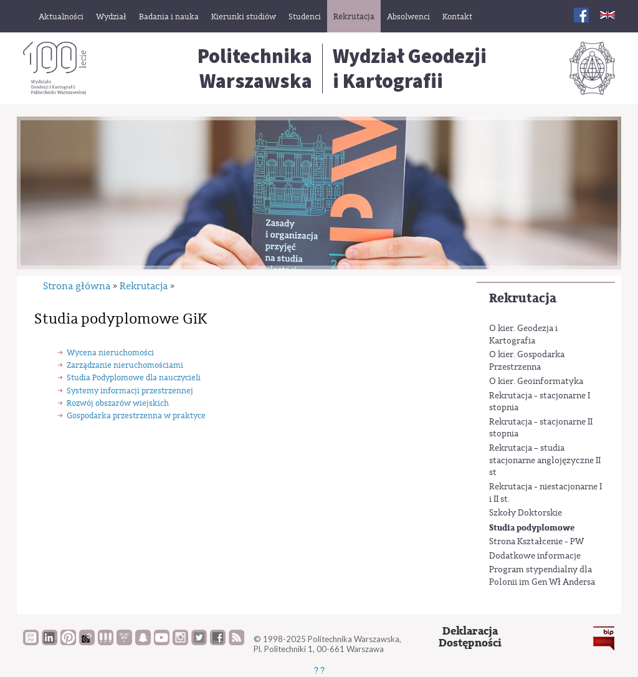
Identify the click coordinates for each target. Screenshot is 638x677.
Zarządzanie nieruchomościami (125, 365)
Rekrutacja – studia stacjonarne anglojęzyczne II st (545, 460)
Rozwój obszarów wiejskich (118, 403)
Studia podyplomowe (531, 528)
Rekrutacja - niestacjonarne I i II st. (545, 493)
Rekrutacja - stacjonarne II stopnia (541, 428)
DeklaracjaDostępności (470, 637)
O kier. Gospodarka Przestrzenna (526, 361)
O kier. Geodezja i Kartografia (523, 335)
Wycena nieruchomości (110, 352)
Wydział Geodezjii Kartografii (410, 69)
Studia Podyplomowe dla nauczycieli (134, 377)
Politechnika (255, 69)
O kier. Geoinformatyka (536, 381)
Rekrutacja (522, 298)
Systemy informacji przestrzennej (130, 390)
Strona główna (76, 286)
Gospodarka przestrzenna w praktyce (136, 415)
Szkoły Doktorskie (525, 513)
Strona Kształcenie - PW (536, 541)
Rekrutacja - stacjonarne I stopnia (539, 402)
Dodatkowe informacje (535, 556)
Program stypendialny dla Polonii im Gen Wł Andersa (542, 576)
